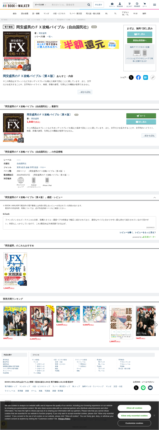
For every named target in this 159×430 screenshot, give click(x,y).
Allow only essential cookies (134, 417)
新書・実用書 (57, 391)
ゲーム (79, 368)
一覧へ (50, 36)
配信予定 (6, 362)
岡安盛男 (43, 33)
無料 (144, 14)
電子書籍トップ (11, 386)
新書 (56, 366)
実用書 (20, 391)
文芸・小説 (58, 362)
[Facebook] (138, 77)
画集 (78, 371)
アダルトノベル (125, 364)
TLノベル (101, 371)
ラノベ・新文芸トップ (61, 386)
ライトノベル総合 (81, 359)
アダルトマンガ (125, 362)
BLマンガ (101, 362)
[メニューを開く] (154, 4)
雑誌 (56, 368)
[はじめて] (129, 5)
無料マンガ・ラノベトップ (92, 386)
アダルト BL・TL (125, 13)
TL (115, 14)
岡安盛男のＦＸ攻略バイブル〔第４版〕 (29, 76)
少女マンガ (40, 368)
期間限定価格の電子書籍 (11, 366)
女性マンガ (40, 371)
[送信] (89, 5)
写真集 (57, 371)
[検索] (89, 5)
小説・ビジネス (59, 14)
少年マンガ (40, 364)
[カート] (145, 5)
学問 (32, 167)
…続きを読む (85, 92)
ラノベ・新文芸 (75, 14)
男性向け (83, 364)
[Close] (154, 416)
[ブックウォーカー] (15, 4)
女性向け (83, 366)
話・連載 (35, 14)
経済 (23, 167)
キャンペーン (7, 371)
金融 (27, 167)
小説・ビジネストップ (41, 386)
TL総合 (99, 366)
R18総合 (121, 359)
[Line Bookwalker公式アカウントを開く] (143, 387)
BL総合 (99, 359)
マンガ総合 (35, 359)
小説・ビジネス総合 (60, 359)
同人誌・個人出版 (93, 14)
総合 (14, 14)
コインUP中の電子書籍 (10, 368)
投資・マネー (40, 167)
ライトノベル (81, 362)
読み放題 (24, 14)
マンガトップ (24, 386)
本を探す (98, 5)
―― (19, 160)
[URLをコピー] (153, 77)
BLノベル (101, 364)
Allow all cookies (134, 409)
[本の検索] (41, 5)
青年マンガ (40, 366)
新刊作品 (6, 359)
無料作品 (6, 364)
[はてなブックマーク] (145, 77)
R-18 (135, 14)
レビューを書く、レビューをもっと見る (138, 232)
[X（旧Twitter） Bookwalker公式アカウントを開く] (136, 387)
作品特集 (6, 373)
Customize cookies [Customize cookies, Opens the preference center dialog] (134, 424)
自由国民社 (21, 163)
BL (106, 14)
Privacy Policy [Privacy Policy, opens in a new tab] (64, 420)
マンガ (46, 14)
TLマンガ (101, 368)
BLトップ (76, 386)
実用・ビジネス (60, 364)
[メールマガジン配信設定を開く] (150, 387)
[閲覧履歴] (137, 5)
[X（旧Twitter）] (131, 77)
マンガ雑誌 (37, 373)
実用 (19, 167)
